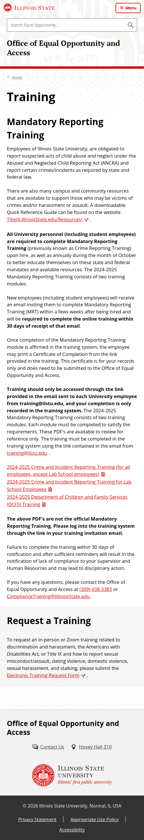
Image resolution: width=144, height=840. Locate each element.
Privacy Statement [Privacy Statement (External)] (37, 819)
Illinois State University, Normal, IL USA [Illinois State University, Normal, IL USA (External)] (80, 806)
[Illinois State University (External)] (29, 7)
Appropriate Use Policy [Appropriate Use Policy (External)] (94, 819)
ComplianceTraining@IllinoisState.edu (48, 596)
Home (17, 77)
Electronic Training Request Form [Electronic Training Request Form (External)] (43, 675)
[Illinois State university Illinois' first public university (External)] (72, 775)
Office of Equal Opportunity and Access (63, 47)
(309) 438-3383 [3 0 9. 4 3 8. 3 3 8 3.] (95, 589)
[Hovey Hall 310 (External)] (91, 747)
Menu (131, 8)
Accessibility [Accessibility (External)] (72, 830)
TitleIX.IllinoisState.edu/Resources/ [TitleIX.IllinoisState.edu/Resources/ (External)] (45, 219)
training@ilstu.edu (27, 453)
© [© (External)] (24, 806)
